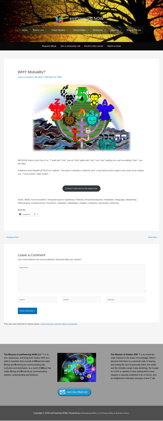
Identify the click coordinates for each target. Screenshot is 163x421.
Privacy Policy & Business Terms (116, 413)
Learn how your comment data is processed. (60, 324)
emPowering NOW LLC (89, 413)
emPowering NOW (87, 18)
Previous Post (12, 234)
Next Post (153, 234)
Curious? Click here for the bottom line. (81, 185)
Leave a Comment (26, 73)
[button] (39, 30)
